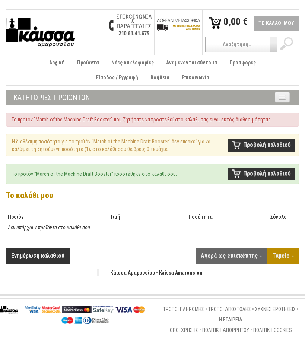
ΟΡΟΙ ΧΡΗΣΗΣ (184, 330)
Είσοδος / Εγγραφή (117, 77)
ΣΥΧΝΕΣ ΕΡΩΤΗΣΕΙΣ (275, 309)
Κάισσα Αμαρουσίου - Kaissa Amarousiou (156, 273)
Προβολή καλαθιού (267, 144)
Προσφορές (242, 63)
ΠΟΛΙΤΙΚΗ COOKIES (272, 330)
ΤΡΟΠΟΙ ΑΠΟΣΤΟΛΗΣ (229, 309)
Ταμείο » (283, 255)
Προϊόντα (88, 63)
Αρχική (57, 63)
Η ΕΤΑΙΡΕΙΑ (230, 320)
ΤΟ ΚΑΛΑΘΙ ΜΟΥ (276, 23)
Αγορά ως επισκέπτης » (231, 255)
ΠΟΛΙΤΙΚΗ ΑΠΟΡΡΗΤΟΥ (225, 330)
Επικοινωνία (195, 77)
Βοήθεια (159, 77)
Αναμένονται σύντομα (191, 63)
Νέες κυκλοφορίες (132, 63)
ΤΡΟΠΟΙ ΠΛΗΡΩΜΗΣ (183, 309)
